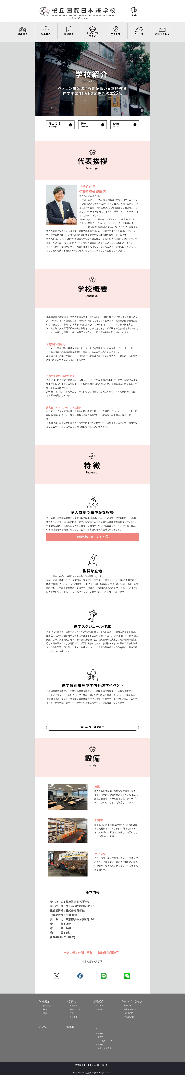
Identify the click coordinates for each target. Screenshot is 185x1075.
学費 (72, 1013)
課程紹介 (99, 1001)
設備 (45, 1013)
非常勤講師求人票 (92, 961)
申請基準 (73, 1006)
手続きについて (76, 1009)
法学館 (100, 1033)
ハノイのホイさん (105, 1041)
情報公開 (70, 1026)
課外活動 (129, 1013)
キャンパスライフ (131, 1001)
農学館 (100, 1044)
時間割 (100, 1009)
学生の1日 (129, 1017)
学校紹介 (44, 1001)
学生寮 (128, 1006)
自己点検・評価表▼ (92, 727)
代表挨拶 (47, 1006)
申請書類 (73, 1017)
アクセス (44, 1026)
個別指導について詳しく (92, 536)
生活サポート (131, 1009)
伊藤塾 (100, 1037)
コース (100, 1006)
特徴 (45, 1009)
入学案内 (71, 1001)
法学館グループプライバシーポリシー (92, 1065)
